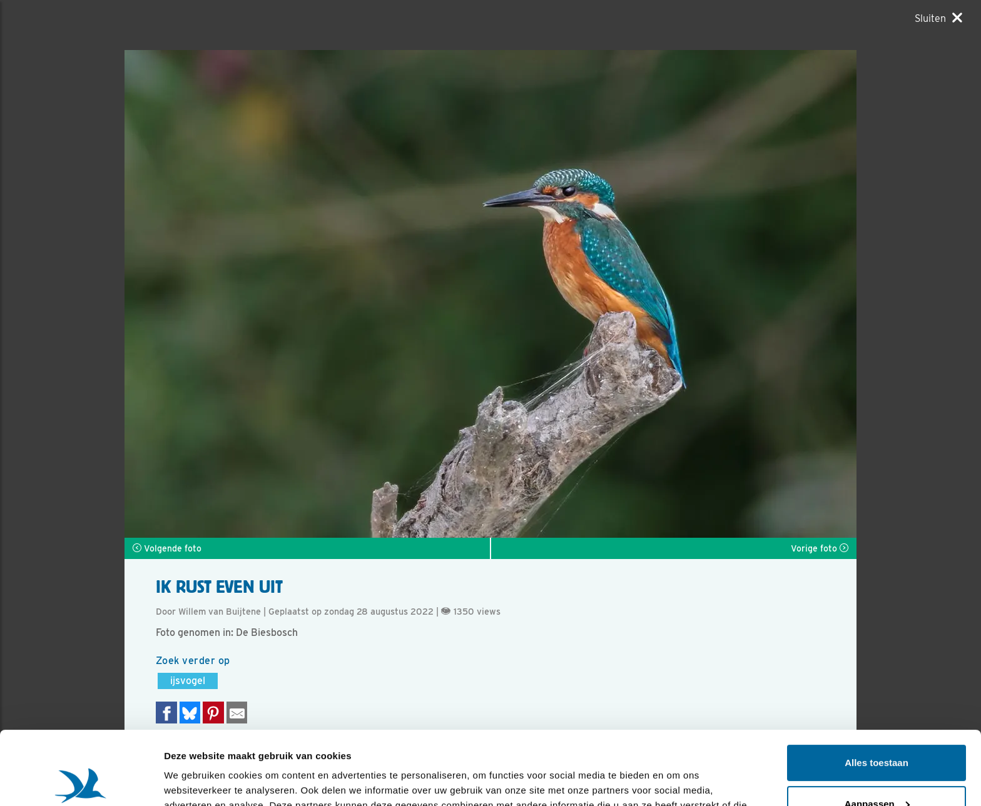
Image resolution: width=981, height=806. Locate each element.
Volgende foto (167, 548)
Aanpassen (877, 730)
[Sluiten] (938, 18)
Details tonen (193, 781)
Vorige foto (819, 548)
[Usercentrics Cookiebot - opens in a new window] (81, 781)
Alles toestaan (876, 689)
